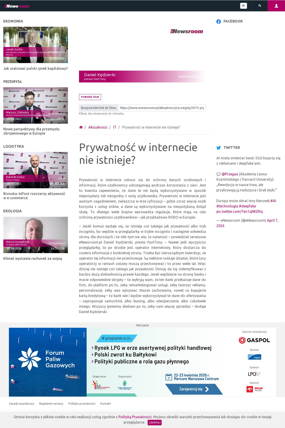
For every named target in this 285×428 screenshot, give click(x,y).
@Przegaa (230, 174)
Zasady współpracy (22, 403)
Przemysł (57, 119)
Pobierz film (90, 97)
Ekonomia (57, 58)
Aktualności (97, 127)
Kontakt (105, 403)
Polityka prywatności (82, 403)
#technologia (227, 206)
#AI (273, 201)
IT (114, 127)
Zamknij (155, 422)
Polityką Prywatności (135, 417)
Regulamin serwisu (51, 403)
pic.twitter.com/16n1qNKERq (239, 211)
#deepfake (247, 206)
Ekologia (58, 248)
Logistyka (57, 183)
